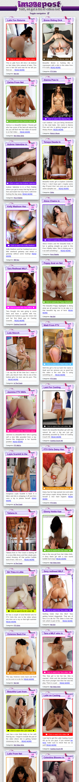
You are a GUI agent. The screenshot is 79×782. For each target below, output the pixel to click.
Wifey (52, 621)
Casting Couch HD (20, 633)
